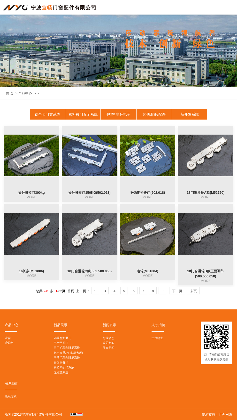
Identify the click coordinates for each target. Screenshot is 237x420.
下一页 (177, 291)
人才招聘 (158, 325)
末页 (193, 291)
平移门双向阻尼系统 (67, 357)
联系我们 (11, 383)
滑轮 (8, 338)
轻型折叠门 (61, 362)
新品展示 (60, 325)
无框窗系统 (61, 372)
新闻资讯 (109, 325)
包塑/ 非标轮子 (118, 114)
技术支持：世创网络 (217, 414)
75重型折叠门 (62, 338)
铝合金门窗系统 (47, 114)
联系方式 (10, 396)
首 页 (10, 93)
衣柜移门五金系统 (83, 114)
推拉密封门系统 (64, 367)
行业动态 (108, 338)
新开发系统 (190, 114)
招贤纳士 (157, 338)
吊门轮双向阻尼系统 (67, 347)
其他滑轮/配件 (154, 114)
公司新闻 (108, 343)
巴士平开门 (61, 343)
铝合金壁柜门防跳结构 (68, 353)
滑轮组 (9, 343)
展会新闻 (108, 347)
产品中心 (25, 93)
